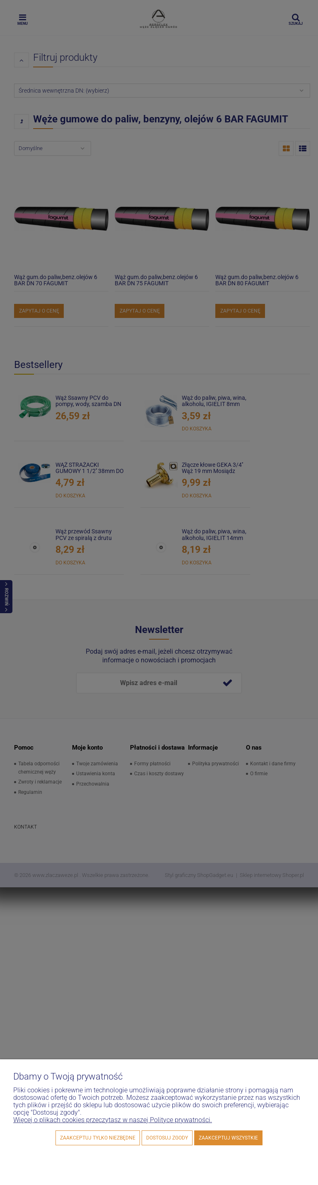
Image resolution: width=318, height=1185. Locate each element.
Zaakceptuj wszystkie (228, 1138)
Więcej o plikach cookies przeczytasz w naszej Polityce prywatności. (112, 1120)
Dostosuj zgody (167, 1138)
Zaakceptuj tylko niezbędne (97, 1138)
